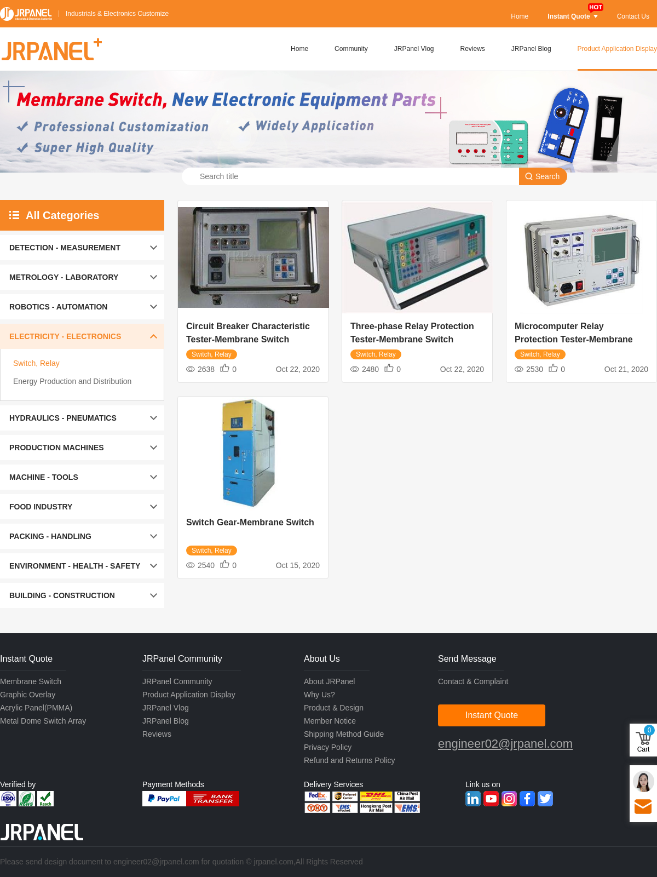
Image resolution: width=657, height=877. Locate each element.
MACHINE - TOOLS (43, 477)
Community (351, 49)
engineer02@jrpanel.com (505, 743)
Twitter (545, 798)
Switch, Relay (36, 363)
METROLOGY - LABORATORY (63, 277)
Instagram (509, 798)
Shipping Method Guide (344, 734)
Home (519, 16)
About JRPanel (329, 681)
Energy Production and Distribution (72, 381)
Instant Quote (572, 16)
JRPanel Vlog (414, 49)
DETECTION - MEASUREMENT (64, 247)
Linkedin (473, 798)
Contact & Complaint (473, 681)
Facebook (527, 798)
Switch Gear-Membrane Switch (250, 522)
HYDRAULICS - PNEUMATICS (63, 418)
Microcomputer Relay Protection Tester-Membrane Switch (574, 339)
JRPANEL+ (51, 49)
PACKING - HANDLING (50, 536)
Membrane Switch (30, 681)
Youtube (491, 798)
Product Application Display (617, 49)
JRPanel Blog (531, 49)
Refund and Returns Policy (349, 760)
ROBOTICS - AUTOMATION (58, 306)
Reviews (472, 49)
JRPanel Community (177, 681)
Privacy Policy (327, 747)
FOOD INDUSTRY (40, 506)
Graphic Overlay (27, 694)
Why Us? (319, 694)
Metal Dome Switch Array (43, 720)
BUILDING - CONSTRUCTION (62, 595)
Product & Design (334, 707)
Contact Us (633, 16)
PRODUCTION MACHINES (56, 447)
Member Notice (330, 720)
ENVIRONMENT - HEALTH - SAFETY (74, 565)
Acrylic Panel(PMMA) (36, 707)
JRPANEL (26, 14)
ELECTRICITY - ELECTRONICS (65, 336)
